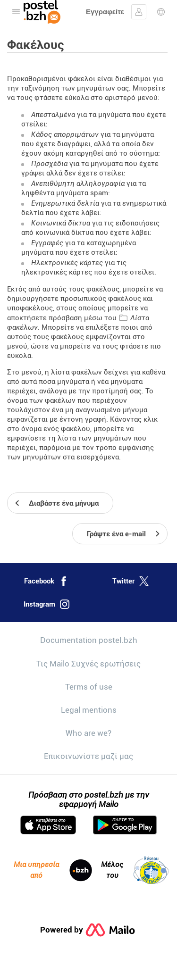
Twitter (130, 581)
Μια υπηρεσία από (53, 870)
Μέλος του (135, 870)
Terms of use (88, 686)
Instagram (46, 604)
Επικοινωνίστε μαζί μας (88, 756)
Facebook (46, 581)
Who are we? (88, 733)
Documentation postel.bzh (88, 640)
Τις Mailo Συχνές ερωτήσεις (88, 663)
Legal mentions (89, 710)
